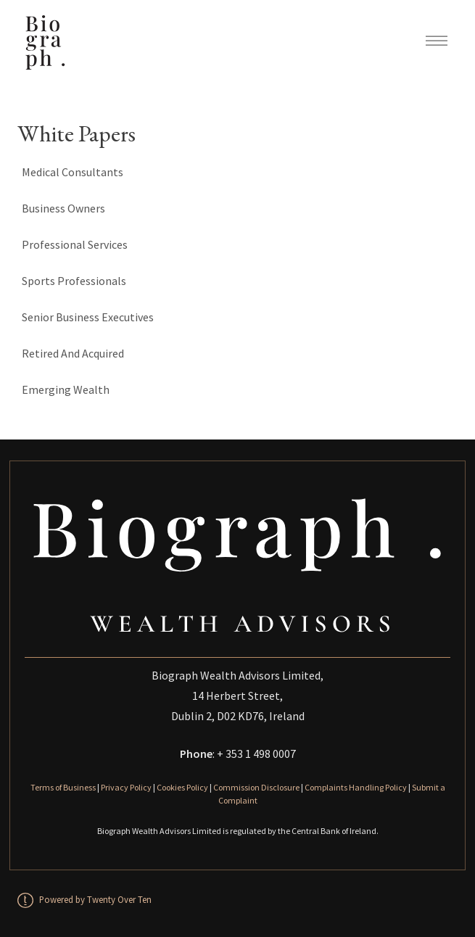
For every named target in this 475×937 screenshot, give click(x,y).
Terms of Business (63, 787)
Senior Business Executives (88, 317)
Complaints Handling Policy (356, 787)
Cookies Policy (182, 787)
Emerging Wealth (66, 389)
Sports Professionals (74, 280)
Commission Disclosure (256, 787)
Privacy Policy (126, 787)
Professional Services (75, 244)
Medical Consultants (72, 172)
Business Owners (63, 208)
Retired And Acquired (73, 353)
